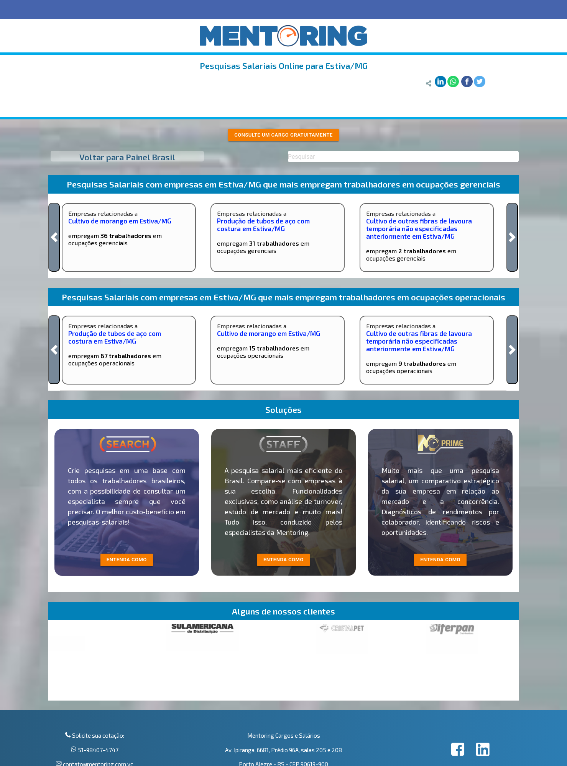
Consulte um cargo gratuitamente (283, 135)
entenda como (127, 559)
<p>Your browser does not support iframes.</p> (283, 662)
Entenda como (440, 559)
